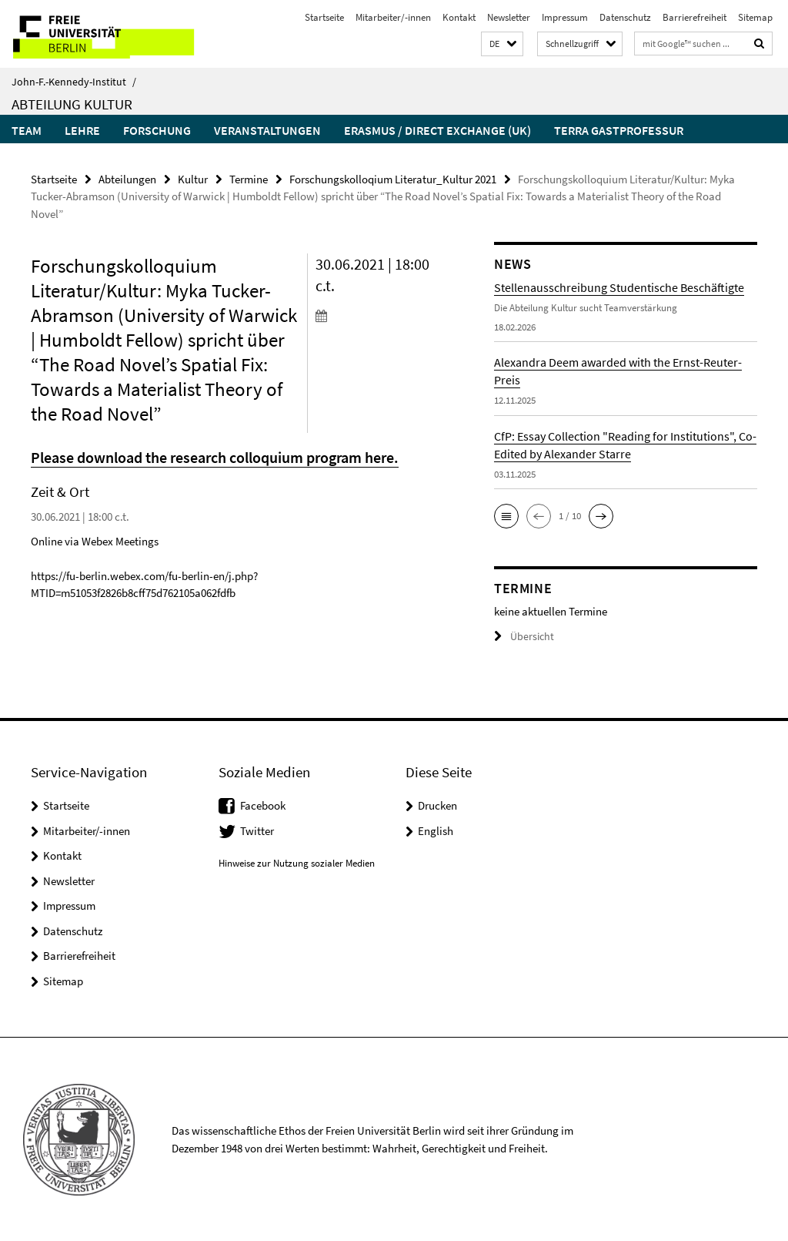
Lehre (82, 130)
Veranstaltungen (267, 130)
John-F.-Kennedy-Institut (74, 81)
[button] (502, 44)
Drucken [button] (437, 804)
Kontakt (459, 17)
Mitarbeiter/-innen (393, 17)
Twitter (257, 830)
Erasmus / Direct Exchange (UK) (437, 130)
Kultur (193, 178)
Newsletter (508, 17)
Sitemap (755, 17)
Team (27, 130)
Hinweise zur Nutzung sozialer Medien (297, 862)
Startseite (324, 17)
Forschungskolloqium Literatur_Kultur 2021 (392, 178)
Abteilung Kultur (72, 104)
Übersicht (521, 635)
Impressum (565, 17)
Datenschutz (625, 17)
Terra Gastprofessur (618, 130)
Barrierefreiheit (694, 17)
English (435, 830)
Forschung (157, 130)
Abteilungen (127, 178)
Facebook (262, 804)
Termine (248, 178)
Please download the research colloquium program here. (210, 456)
